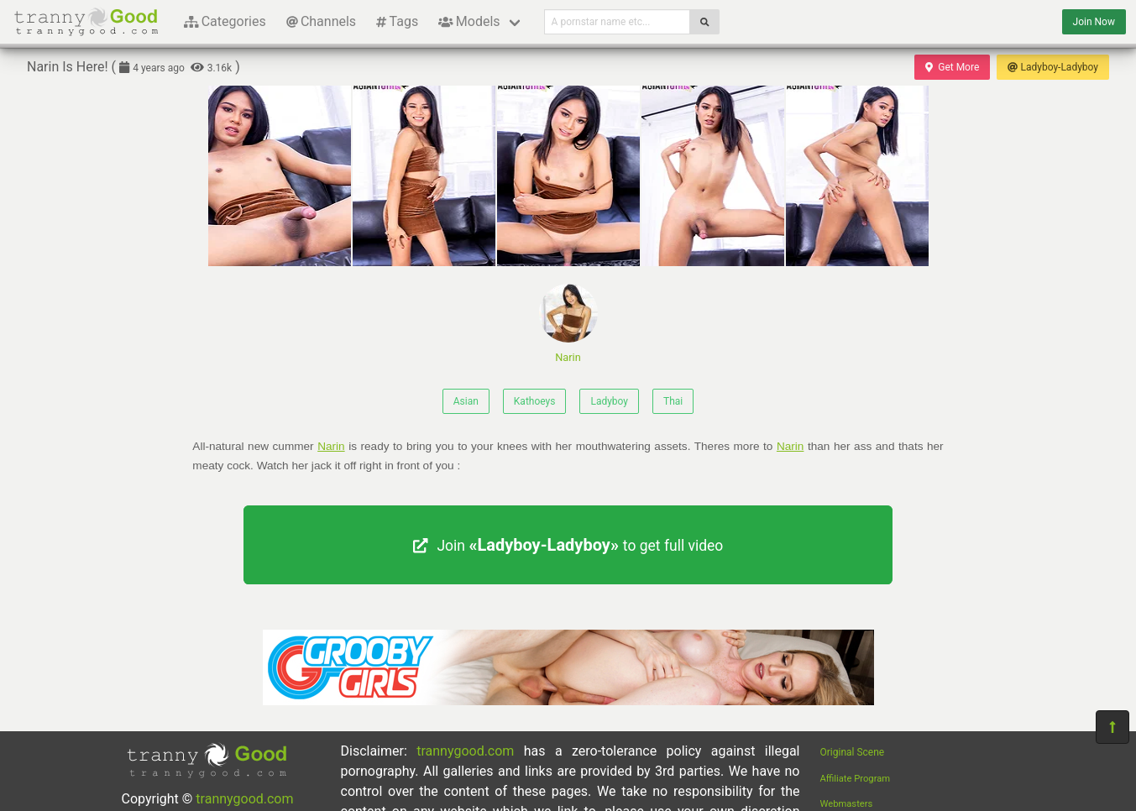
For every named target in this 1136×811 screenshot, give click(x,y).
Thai (673, 401)
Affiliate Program (855, 778)
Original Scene (852, 752)
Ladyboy (609, 401)
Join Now (1094, 22)
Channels (321, 21)
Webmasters (846, 803)
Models (469, 21)
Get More (952, 67)
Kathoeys (535, 401)
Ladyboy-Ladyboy (1053, 67)
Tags (397, 21)
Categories (225, 21)
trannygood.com (244, 799)
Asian (466, 401)
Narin (568, 324)
